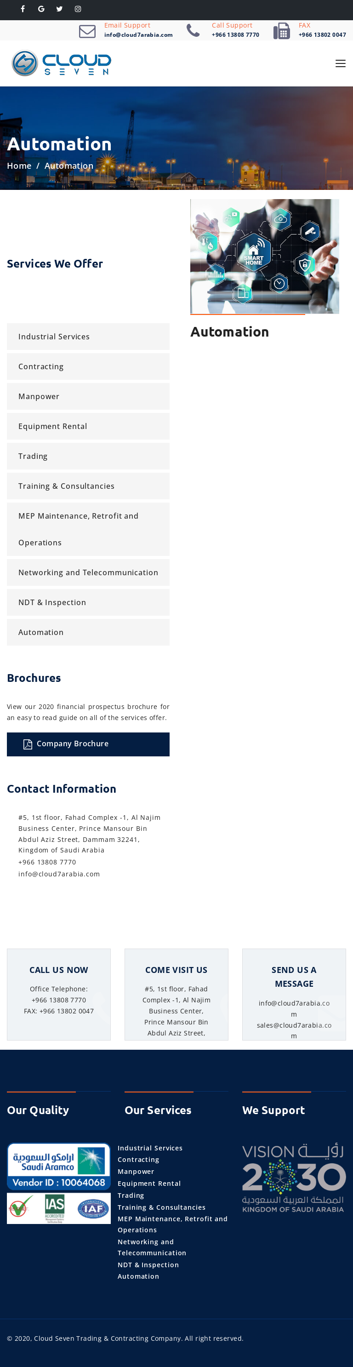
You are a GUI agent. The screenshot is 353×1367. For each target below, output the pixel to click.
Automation (41, 632)
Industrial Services (54, 337)
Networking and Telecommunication (88, 572)
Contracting (41, 366)
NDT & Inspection (52, 602)
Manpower (39, 396)
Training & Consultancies (66, 486)
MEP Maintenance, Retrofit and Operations (78, 529)
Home (19, 165)
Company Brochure (65, 743)
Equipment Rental (52, 426)
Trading (33, 456)
